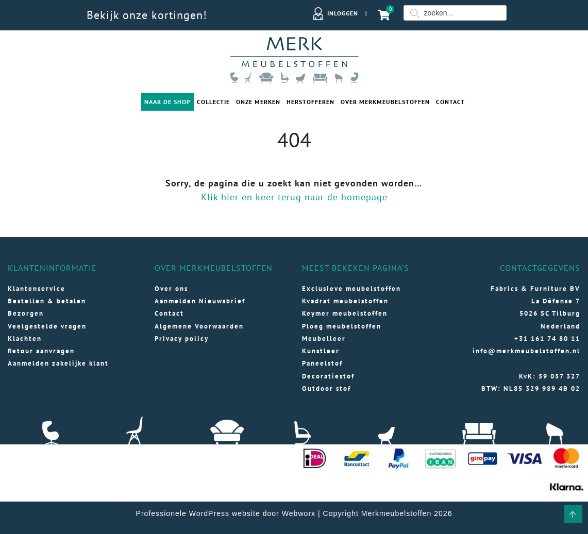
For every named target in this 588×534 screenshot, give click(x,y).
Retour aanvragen (41, 351)
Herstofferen (310, 102)
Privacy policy (182, 338)
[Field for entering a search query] (455, 13)
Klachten (25, 338)
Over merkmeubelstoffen (385, 102)
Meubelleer (324, 338)
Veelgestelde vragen (47, 326)
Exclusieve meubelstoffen (351, 288)
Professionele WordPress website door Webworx (226, 513)
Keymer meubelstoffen (345, 313)
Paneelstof (322, 363)
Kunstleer (321, 351)
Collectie (213, 102)
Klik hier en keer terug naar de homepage (294, 197)
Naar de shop (167, 102)
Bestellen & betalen (47, 301)
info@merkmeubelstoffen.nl (526, 351)
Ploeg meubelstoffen (341, 326)
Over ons (171, 288)
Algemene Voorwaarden (199, 326)
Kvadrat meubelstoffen (345, 301)
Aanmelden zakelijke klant (58, 363)
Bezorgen (26, 313)
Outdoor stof (326, 388)
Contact (450, 102)
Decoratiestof (328, 376)
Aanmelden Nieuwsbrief (200, 301)
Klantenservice (36, 288)
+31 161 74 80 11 (547, 338)
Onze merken (258, 102)
